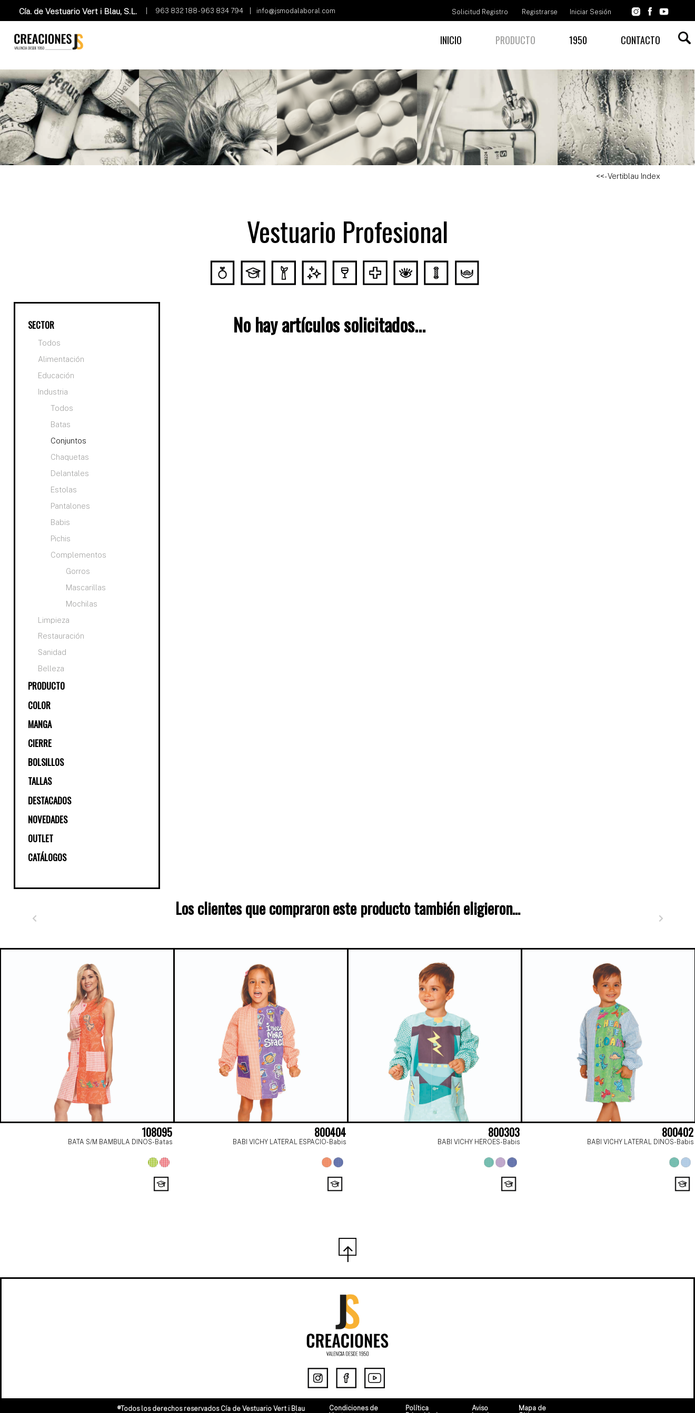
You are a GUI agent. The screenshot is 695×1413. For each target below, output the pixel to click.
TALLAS (40, 781)
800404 (330, 1132)
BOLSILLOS (46, 762)
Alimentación (61, 359)
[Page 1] (324, 1197)
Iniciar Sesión (590, 12)
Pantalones (70, 505)
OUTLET (40, 838)
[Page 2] (347, 1197)
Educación (56, 375)
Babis (60, 522)
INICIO (451, 40)
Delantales (70, 473)
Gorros (78, 571)
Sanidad (52, 652)
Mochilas (81, 603)
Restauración (61, 636)
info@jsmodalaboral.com (295, 11)
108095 (157, 1132)
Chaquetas (70, 456)
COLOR (39, 705)
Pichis (61, 538)
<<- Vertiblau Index (628, 175)
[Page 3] (371, 1197)
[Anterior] (34, 919)
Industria (53, 392)
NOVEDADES (47, 819)
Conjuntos (68, 440)
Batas (61, 424)
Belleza (51, 668)
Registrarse (540, 12)
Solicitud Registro (480, 12)
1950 (578, 40)
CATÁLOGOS (47, 857)
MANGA (40, 724)
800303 (504, 1132)
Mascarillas (86, 587)
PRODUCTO (515, 40)
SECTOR (41, 325)
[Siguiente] (661, 919)
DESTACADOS (49, 800)
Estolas (64, 489)
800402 (677, 1132)
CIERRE (40, 743)
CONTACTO (640, 40)
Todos (49, 342)
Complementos (78, 554)
